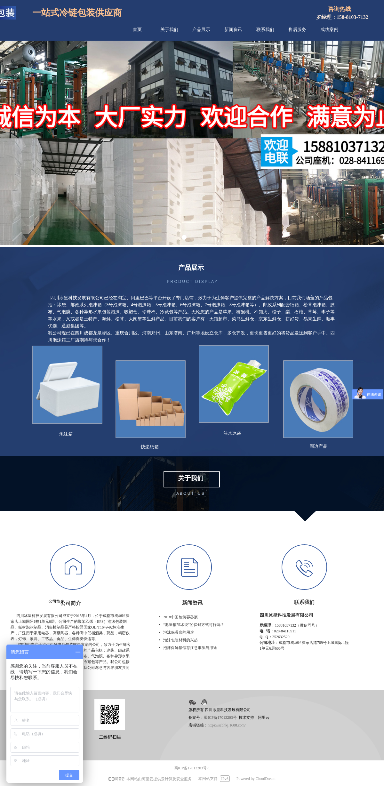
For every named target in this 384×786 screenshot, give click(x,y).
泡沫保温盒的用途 (178, 632)
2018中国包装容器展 (180, 617)
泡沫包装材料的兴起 (180, 640)
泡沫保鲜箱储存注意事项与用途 (190, 648)
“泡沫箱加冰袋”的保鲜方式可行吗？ (193, 624)
